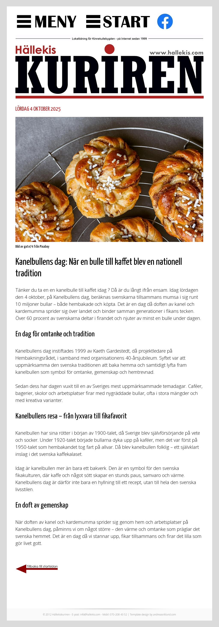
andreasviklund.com (164, 614)
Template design (139, 614)
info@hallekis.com (90, 614)
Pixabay (44, 247)
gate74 (28, 247)
